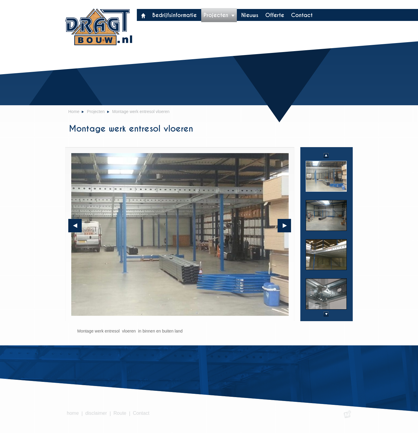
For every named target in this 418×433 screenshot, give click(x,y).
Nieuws (249, 15)
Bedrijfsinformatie (174, 15)
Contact (302, 15)
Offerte (274, 15)
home (73, 413)
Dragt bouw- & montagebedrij (98, 26)
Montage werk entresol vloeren (140, 111)
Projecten (219, 15)
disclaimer (96, 413)
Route (119, 413)
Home (73, 111)
